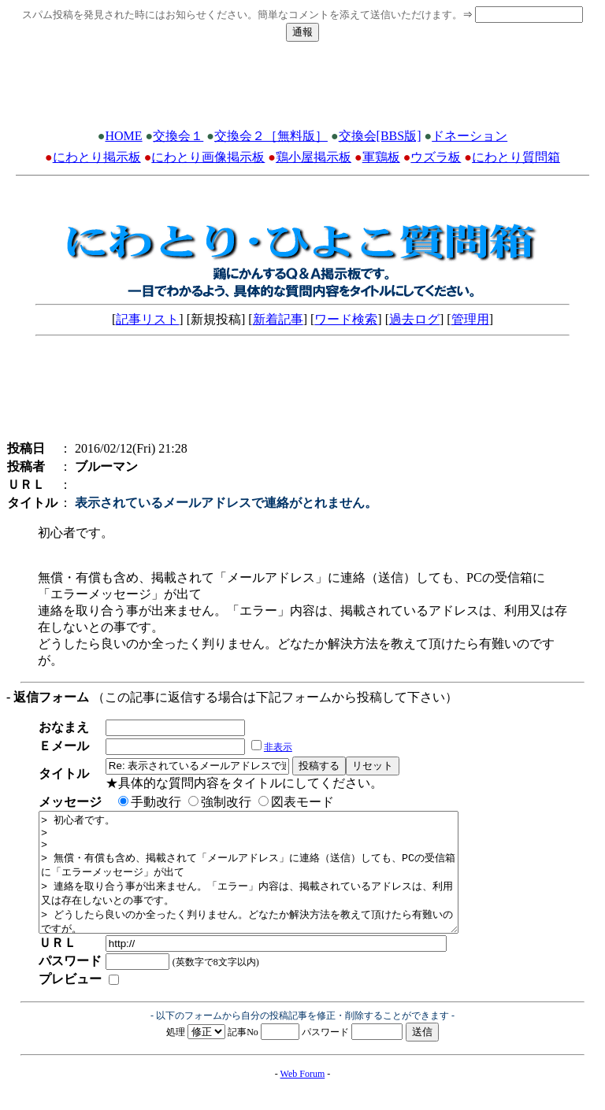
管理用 (470, 319)
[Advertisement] (302, 89)
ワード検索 (345, 319)
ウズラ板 (435, 157)
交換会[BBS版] (380, 135)
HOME (123, 135)
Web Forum (302, 1097)
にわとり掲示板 (97, 157)
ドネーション (469, 135)
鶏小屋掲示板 (313, 157)
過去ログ (414, 319)
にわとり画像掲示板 (208, 157)
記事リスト (147, 319)
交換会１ (178, 135)
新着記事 (278, 319)
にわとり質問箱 (516, 157)
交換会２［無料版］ (271, 135)
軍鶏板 (381, 157)
